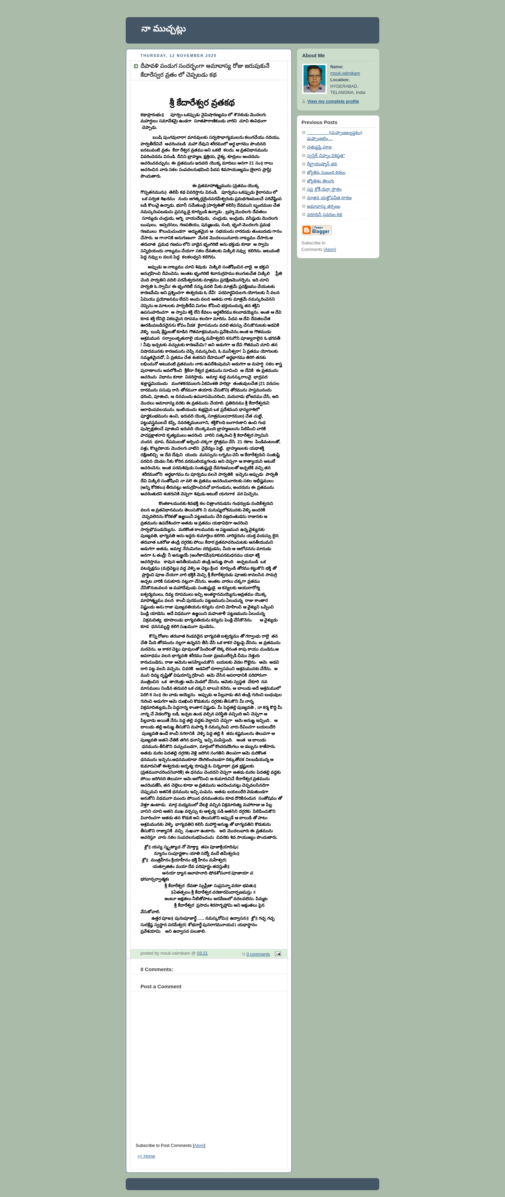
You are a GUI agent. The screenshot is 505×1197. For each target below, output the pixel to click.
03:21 (202, 953)
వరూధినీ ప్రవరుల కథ (324, 214)
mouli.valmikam (345, 73)
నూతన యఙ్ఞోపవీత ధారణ (329, 197)
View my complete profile (333, 101)
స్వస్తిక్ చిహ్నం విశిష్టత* (326, 155)
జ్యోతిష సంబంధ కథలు (326, 172)
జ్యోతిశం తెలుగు (320, 181)
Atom (199, 1145)
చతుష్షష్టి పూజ (319, 147)
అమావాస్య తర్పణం (323, 206)
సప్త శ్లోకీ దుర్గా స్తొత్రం (324, 189)
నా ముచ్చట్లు (163, 28)
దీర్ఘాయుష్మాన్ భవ (322, 163)
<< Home (146, 1156)
